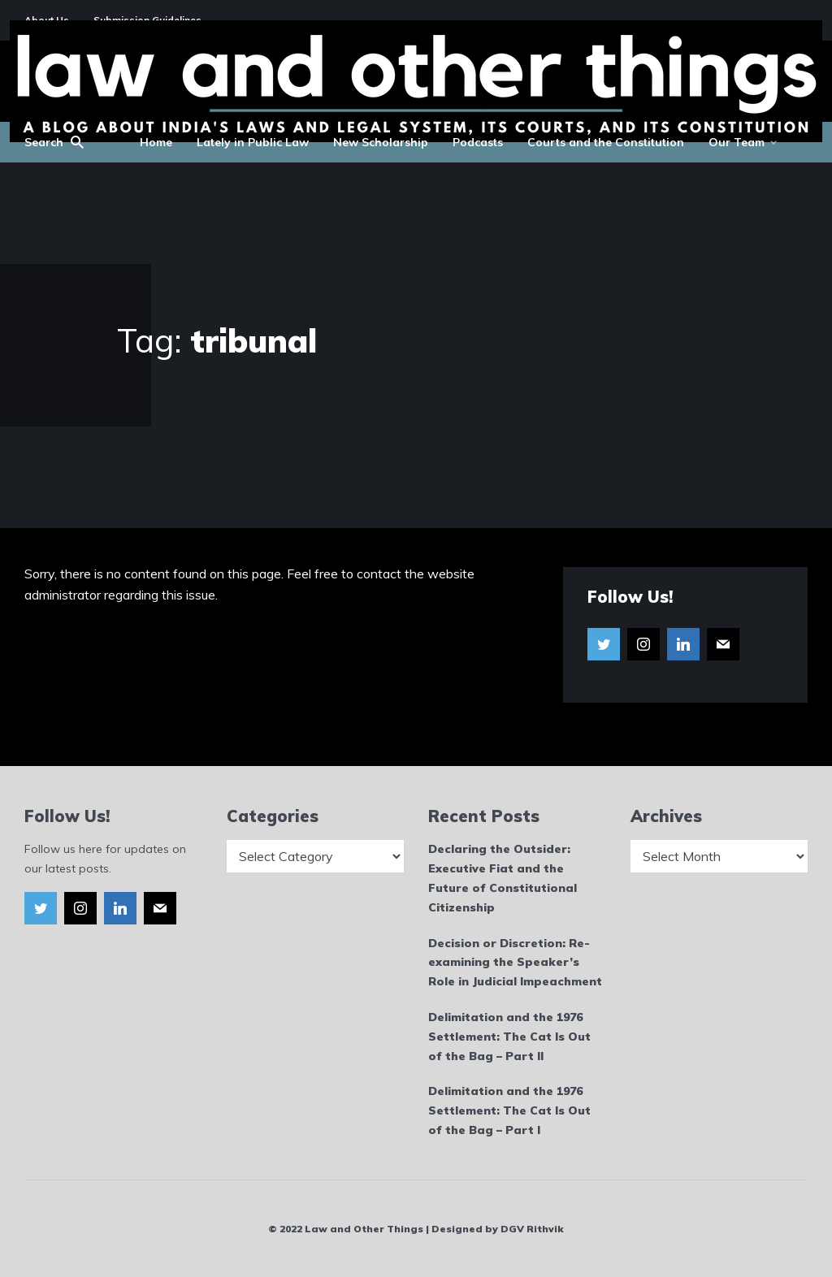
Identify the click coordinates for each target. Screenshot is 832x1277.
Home (156, 142)
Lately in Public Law (253, 142)
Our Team (736, 142)
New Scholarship (380, 142)
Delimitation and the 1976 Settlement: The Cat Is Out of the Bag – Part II (509, 1036)
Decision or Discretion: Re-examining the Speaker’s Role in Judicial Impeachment (515, 962)
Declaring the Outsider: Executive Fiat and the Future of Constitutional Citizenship (502, 878)
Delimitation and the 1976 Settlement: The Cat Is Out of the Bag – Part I (509, 1110)
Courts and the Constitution (605, 142)
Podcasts (478, 142)
